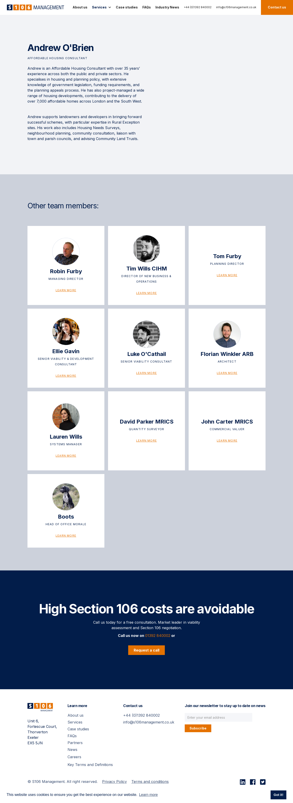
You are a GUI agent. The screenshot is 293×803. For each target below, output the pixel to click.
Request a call (146, 650)
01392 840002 (157, 635)
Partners (75, 742)
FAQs (146, 7)
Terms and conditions (150, 781)
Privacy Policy (114, 781)
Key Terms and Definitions (90, 764)
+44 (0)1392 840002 (198, 7)
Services (75, 722)
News (72, 749)
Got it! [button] (278, 795)
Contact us (277, 7)
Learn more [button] (148, 795)
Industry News (167, 7)
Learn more (66, 290)
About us (80, 7)
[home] (34, 7)
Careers (74, 757)
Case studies (127, 7)
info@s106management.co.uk (236, 7)
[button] (102, 7)
